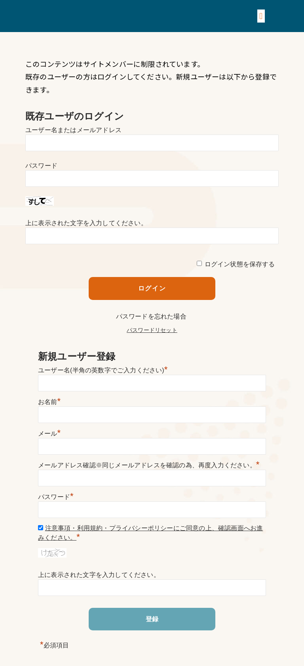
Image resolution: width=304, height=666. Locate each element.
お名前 (49, 401)
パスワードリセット (152, 330)
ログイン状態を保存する (240, 264)
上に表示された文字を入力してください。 (86, 223)
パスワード (41, 165)
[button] (261, 16)
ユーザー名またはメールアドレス (73, 130)
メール (49, 433)
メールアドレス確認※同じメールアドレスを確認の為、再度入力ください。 (149, 465)
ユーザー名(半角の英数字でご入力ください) (103, 370)
